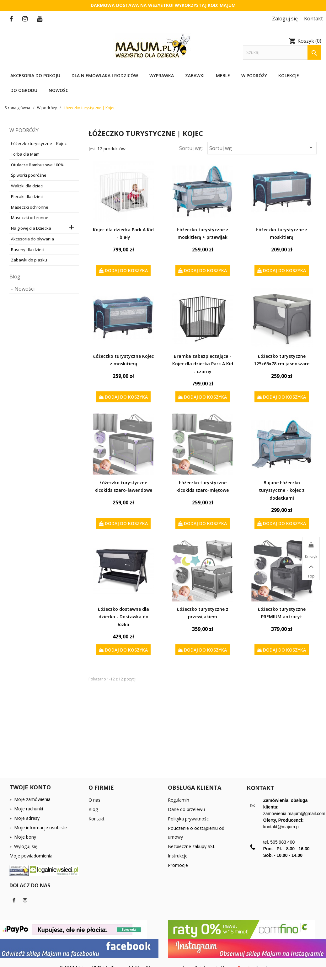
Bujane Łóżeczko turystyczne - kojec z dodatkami (282, 490)
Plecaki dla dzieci (27, 196)
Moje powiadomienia (30, 856)
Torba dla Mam (25, 154)
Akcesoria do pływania (32, 239)
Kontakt (96, 819)
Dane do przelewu (186, 809)
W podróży (254, 75)
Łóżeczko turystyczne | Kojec (39, 143)
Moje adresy (24, 818)
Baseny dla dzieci (27, 249)
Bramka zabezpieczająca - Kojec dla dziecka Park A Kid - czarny (202, 363)
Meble (223, 75)
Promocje (178, 865)
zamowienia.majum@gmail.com (294, 813)
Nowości (59, 90)
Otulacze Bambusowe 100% (37, 165)
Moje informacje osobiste (38, 827)
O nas (94, 800)
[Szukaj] (282, 52)
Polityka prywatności (189, 819)
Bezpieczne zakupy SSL (191, 846)
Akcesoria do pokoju (35, 75)
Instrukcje (178, 856)
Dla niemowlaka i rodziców (105, 75)
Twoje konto (30, 787)
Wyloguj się (23, 846)
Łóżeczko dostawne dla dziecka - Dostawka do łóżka (123, 616)
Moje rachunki (26, 809)
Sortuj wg (262, 148)
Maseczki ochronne (29, 207)
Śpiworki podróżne (28, 175)
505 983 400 (282, 842)
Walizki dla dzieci (27, 186)
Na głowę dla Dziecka (31, 228)
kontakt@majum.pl (281, 826)
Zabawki (195, 75)
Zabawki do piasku (29, 260)
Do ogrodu (23, 90)
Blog (14, 276)
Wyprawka (161, 75)
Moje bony (22, 837)
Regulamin (178, 800)
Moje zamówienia (30, 799)
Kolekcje (288, 75)
